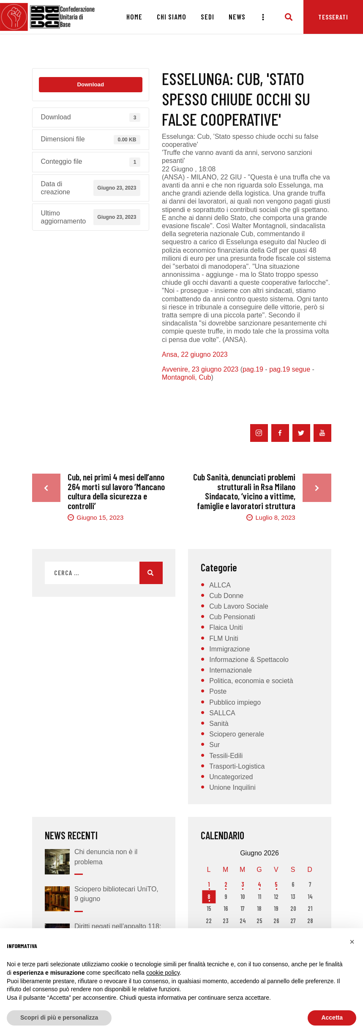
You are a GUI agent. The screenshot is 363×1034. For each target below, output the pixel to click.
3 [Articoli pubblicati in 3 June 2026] (242, 884)
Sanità (218, 723)
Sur (214, 744)
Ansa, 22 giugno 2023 (195, 354)
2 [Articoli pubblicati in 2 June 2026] (225, 884)
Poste (218, 691)
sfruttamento (228, 406)
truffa (267, 406)
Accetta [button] (332, 1017)
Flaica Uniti (226, 627)
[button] (352, 942)
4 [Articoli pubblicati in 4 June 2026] (259, 884)
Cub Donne (226, 595)
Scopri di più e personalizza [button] (59, 1017)
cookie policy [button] (163, 972)
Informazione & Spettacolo (249, 659)
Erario (175, 393)
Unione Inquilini (232, 787)
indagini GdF (182, 406)
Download (90, 84)
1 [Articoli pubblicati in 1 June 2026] (209, 884)
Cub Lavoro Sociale (238, 606)
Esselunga (212, 393)
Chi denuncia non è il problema (105, 856)
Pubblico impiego (235, 702)
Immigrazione (229, 649)
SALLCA (222, 713)
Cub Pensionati (232, 616)
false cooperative (260, 393)
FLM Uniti (223, 638)
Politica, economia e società (251, 680)
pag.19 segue (289, 369)
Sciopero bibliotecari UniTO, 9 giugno (116, 893)
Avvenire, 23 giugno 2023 (200, 369)
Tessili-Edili (226, 755)
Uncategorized (231, 776)
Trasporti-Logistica (237, 766)
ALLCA (220, 585)
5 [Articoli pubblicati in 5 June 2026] (276, 884)
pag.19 (253, 369)
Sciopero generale (236, 734)
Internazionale (230, 670)
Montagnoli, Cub (186, 377)
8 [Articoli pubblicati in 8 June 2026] (208, 896)
